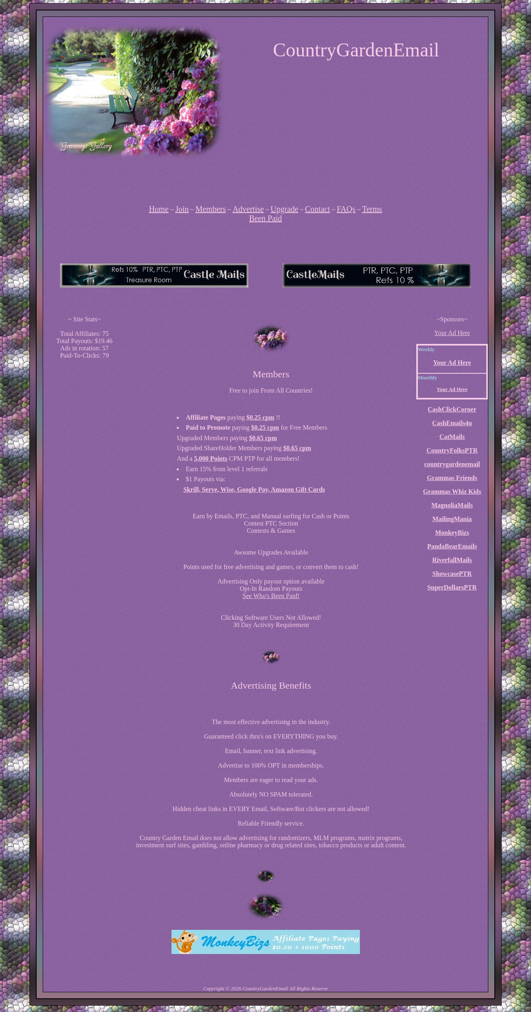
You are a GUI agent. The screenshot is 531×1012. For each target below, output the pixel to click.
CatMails (452, 436)
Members (210, 209)
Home (159, 209)
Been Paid (265, 218)
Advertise (248, 209)
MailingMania (452, 518)
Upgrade (284, 209)
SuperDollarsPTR (452, 587)
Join (181, 209)
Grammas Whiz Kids (452, 491)
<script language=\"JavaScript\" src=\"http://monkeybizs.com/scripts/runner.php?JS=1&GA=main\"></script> (154, 275)
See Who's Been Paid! (271, 595)
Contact (317, 209)
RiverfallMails (452, 560)
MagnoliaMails (452, 505)
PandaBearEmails (452, 546)
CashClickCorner (452, 409)
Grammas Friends (452, 477)
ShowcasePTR (452, 573)
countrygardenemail (452, 464)
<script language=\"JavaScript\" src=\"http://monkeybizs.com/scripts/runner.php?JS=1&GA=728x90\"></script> (265, 177)
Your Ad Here (452, 332)
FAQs (346, 209)
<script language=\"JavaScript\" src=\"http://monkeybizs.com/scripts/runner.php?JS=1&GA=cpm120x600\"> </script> (84, 486)
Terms (372, 209)
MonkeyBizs (452, 532)
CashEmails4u (452, 423)
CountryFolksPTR (451, 450)
